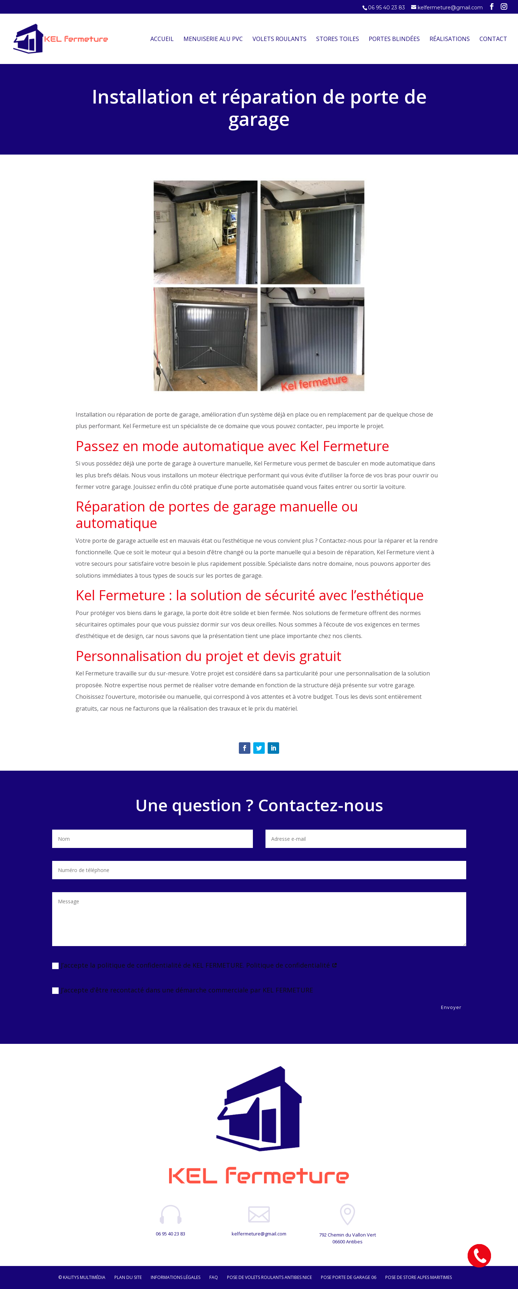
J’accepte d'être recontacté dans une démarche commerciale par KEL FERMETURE (182, 990)
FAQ (213, 1277)
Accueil (162, 39)
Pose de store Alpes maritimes (418, 1277)
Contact (493, 39)
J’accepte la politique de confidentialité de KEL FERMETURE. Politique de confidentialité (194, 965)
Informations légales (175, 1277)
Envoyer (451, 1007)
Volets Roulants (279, 39)
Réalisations (450, 39)
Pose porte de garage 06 (348, 1277)
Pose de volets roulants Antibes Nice (269, 1277)
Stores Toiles (337, 39)
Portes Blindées (394, 39)
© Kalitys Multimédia (81, 1277)
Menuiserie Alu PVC (213, 39)
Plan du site (128, 1277)
